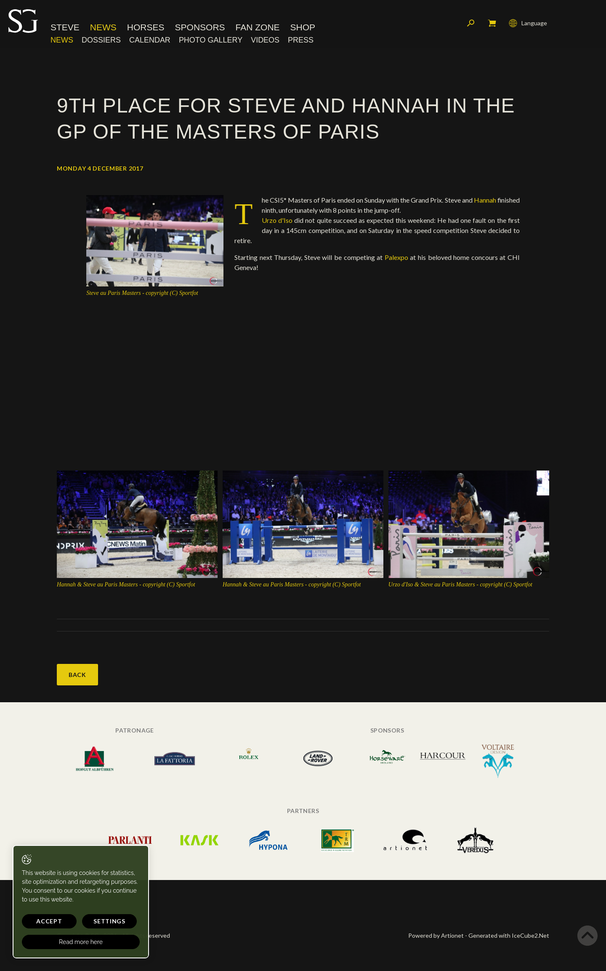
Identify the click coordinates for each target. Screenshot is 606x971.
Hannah (485, 200)
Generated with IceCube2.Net (508, 935)
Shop (303, 27)
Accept (49, 921)
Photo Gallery (210, 40)
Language (528, 23)
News (103, 27)
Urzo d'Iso (277, 220)
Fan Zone (258, 27)
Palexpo (395, 257)
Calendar (149, 40)
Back (77, 674)
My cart (492, 23)
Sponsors (200, 27)
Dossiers (101, 40)
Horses (146, 27)
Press (301, 40)
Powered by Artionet (436, 935)
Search (471, 23)
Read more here (81, 942)
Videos (265, 40)
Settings (109, 921)
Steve (65, 27)
